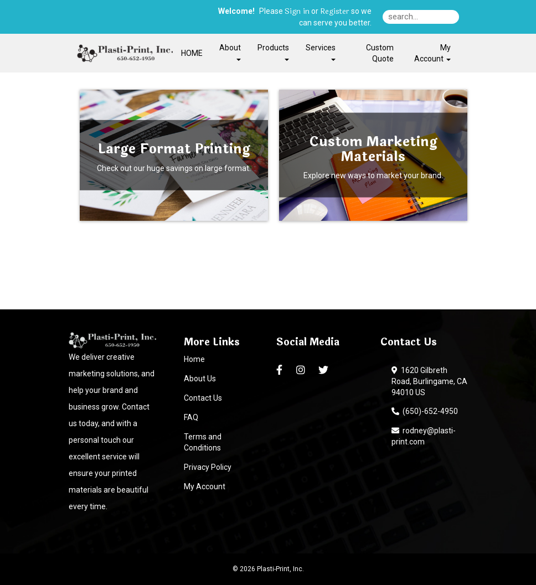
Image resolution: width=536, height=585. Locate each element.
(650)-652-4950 (424, 411)
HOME (192, 53)
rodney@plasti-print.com (423, 436)
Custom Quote (380, 53)
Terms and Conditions (202, 442)
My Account (204, 486)
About (230, 51)
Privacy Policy (207, 467)
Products (273, 51)
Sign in (297, 11)
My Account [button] (432, 53)
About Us (200, 378)
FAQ (191, 417)
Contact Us (203, 398)
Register (334, 11)
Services (321, 51)
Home (194, 359)
